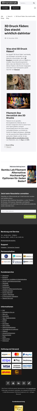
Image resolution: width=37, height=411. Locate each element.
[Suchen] (34, 3)
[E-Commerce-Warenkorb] (15, 8)
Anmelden (5, 8)
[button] (30, 217)
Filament (17, 69)
